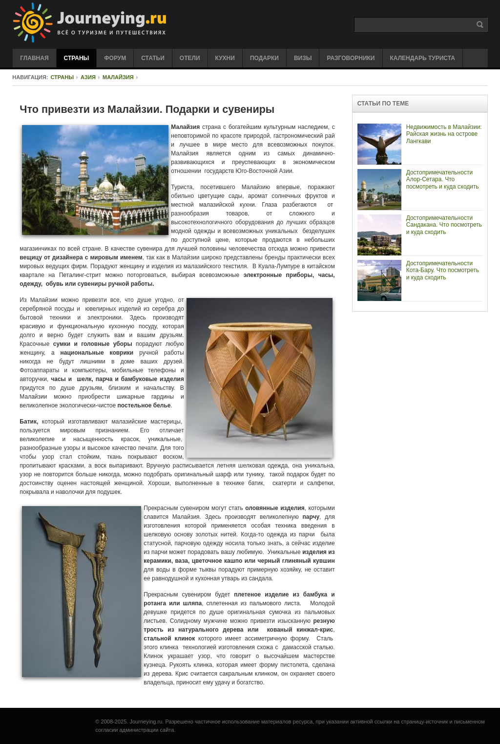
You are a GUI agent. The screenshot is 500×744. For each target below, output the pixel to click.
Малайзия (118, 77)
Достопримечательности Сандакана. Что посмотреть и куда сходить (444, 224)
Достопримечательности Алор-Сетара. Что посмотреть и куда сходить (442, 179)
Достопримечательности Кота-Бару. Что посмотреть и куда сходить (442, 270)
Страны (62, 77)
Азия (88, 77)
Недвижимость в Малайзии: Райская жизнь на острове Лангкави (444, 134)
